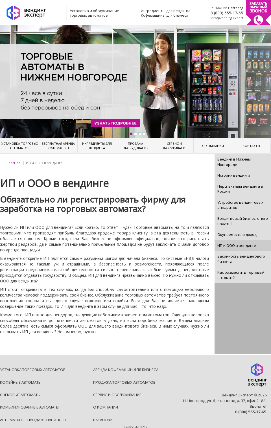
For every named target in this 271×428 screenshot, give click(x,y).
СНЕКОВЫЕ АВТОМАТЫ (20, 394)
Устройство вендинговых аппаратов (240, 205)
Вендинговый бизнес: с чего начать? (242, 221)
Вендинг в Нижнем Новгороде (234, 162)
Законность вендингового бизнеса (241, 259)
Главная (13, 163)
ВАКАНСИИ (102, 419)
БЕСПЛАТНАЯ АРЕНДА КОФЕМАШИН (58, 145)
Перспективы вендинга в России (240, 189)
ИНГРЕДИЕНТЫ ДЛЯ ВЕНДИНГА (97, 145)
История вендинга (233, 175)
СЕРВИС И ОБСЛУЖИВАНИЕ (174, 145)
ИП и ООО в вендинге (236, 245)
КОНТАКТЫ (251, 146)
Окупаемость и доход (237, 234)
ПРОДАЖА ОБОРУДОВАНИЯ (135, 145)
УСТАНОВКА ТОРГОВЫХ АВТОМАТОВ (19, 145)
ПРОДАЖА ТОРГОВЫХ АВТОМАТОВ (124, 382)
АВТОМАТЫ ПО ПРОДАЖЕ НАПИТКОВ (33, 419)
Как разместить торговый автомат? (241, 275)
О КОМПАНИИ (213, 146)
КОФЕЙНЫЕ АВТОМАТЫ (20, 382)
